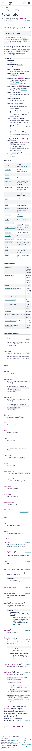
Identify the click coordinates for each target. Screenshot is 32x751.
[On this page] (29, 2)
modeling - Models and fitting (11, 10)
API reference (9, 7)
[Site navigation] (3, 2)
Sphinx (25, 740)
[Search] (24, 2)
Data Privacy (11, 747)
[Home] (2, 8)
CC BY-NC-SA (14, 740)
